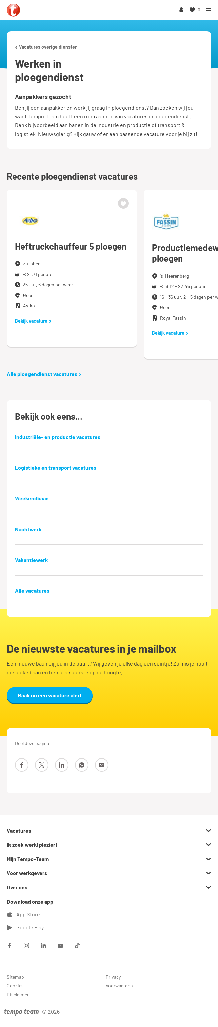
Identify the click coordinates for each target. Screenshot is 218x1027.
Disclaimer (18, 994)
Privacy (113, 977)
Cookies (15, 985)
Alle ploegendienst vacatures (44, 374)
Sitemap (15, 977)
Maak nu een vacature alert (50, 695)
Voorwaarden (119, 985)
